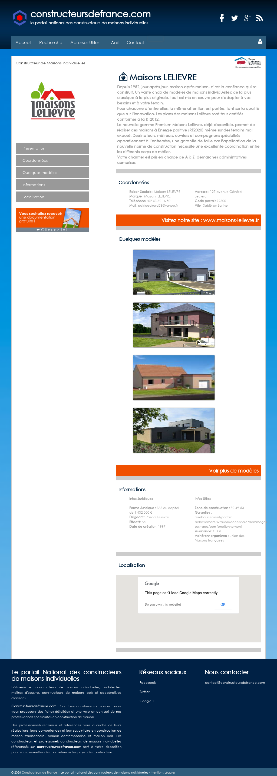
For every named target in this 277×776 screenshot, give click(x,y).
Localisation (33, 195)
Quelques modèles (39, 171)
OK (222, 603)
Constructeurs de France (39, 771)
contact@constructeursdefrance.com (235, 681)
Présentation (33, 146)
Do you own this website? (163, 603)
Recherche (50, 41)
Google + (147, 699)
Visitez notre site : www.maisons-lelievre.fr (210, 219)
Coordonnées (35, 158)
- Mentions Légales (161, 771)
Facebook (148, 681)
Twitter (145, 690)
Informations (33, 183)
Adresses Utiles (84, 41)
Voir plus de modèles (234, 469)
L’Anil (112, 41)
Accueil (23, 41)
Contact (135, 41)
